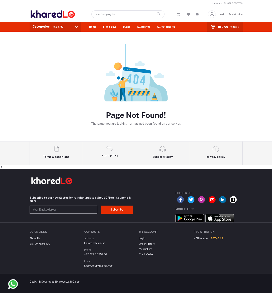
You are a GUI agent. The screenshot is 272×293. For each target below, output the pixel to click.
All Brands (143, 26)
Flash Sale (109, 26)
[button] (197, 14)
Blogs (126, 26)
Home (92, 26)
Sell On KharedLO (40, 243)
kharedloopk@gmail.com (98, 265)
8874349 (217, 238)
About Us (35, 238)
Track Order (146, 254)
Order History (147, 243)
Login (222, 14)
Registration (236, 14)
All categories (166, 26)
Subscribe (117, 209)
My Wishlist (145, 249)
